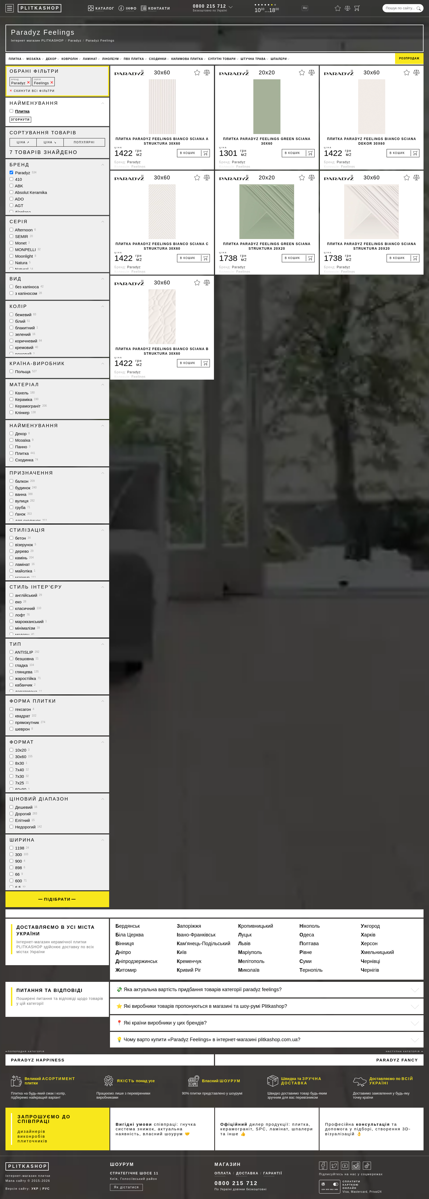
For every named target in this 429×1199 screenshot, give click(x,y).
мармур (23, 577)
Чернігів (370, 970)
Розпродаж (409, 58)
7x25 (19, 783)
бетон (20, 538)
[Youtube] (345, 1166)
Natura (20, 262)
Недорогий (26, 827)
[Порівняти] (347, 8)
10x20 (20, 750)
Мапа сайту (15, 1180)
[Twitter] (334, 1166)
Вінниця (124, 943)
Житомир (126, 970)
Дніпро (123, 952)
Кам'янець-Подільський (203, 943)
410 (16, 179)
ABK (16, 186)
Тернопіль (311, 970)
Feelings (41, 81)
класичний (25, 608)
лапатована (26, 691)
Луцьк (244, 935)
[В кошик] (193, 153)
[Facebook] (323, 1166)
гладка (22, 665)
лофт (20, 615)
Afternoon (23, 230)
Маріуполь (250, 952)
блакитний (24, 327)
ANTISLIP (24, 652)
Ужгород (370, 926)
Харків (368, 935)
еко (18, 602)
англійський (26, 595)
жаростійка (25, 678)
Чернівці (370, 961)
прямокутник (27, 722)
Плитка (15, 58)
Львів (244, 943)
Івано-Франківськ (196, 935)
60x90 (20, 789)
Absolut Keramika (28, 192)
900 (17, 861)
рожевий (22, 354)
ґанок (21, 514)
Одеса (307, 935)
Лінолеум (110, 58)
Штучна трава (253, 58)
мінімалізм (25, 628)
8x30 (18, 763)
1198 (19, 848)
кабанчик (23, 685)
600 (18, 880)
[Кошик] (357, 8)
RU (305, 8)
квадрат (23, 716)
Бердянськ (127, 926)
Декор (51, 58)
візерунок (23, 544)
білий (20, 321)
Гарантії (272, 1173)
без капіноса (27, 286)
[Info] (127, 8)
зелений (22, 334)
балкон (22, 481)
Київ (182, 952)
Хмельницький (377, 952)
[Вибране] (338, 8)
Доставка (247, 1173)
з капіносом (26, 293)
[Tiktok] (367, 1166)
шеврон (21, 729)
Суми (306, 961)
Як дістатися (126, 1187)
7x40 (19, 769)
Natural (21, 269)
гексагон (22, 709)
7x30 (19, 776)
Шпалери (279, 58)
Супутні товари (222, 58)
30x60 (21, 756)
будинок (23, 487)
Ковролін (70, 58)
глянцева (24, 672)
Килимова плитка (187, 58)
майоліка (22, 571)
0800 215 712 (209, 6)
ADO (17, 199)
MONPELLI (25, 249)
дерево (21, 551)
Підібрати (57, 899)
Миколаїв (248, 970)
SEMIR (21, 236)
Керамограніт (28, 406)
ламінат (22, 564)
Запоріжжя (189, 926)
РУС (46, 1188)
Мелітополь (251, 961)
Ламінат (90, 58)
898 (17, 867)
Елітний (22, 820)
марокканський (28, 621)
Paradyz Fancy (397, 1060)
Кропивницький (255, 926)
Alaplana (20, 212)
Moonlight (23, 256)
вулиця (22, 501)
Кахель (22, 393)
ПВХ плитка (134, 58)
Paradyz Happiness (38, 1060)
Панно (20, 446)
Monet (20, 243)
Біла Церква (129, 935)
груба (20, 507)
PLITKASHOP (27, 1166)
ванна (21, 494)
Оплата (223, 1173)
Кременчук (189, 961)
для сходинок (28, 520)
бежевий (23, 314)
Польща (23, 371)
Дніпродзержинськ (136, 961)
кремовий (24, 347)
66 (16, 874)
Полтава (309, 943)
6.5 (17, 887)
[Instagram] (356, 1166)
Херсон (369, 943)
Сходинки (158, 58)
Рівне (306, 952)
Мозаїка (34, 58)
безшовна (24, 658)
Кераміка (24, 399)
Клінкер (23, 412)
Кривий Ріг (189, 970)
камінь (22, 557)
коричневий (26, 341)
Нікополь (310, 926)
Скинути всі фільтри (32, 90)
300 (19, 854)
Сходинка (24, 460)
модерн (22, 634)
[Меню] (9, 8)
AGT (16, 205)
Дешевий (23, 807)
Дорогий (23, 813)
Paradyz (18, 81)
